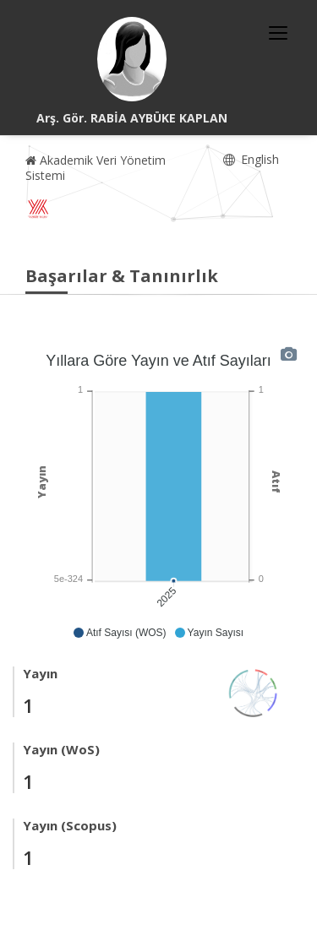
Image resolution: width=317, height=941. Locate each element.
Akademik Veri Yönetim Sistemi (95, 167)
